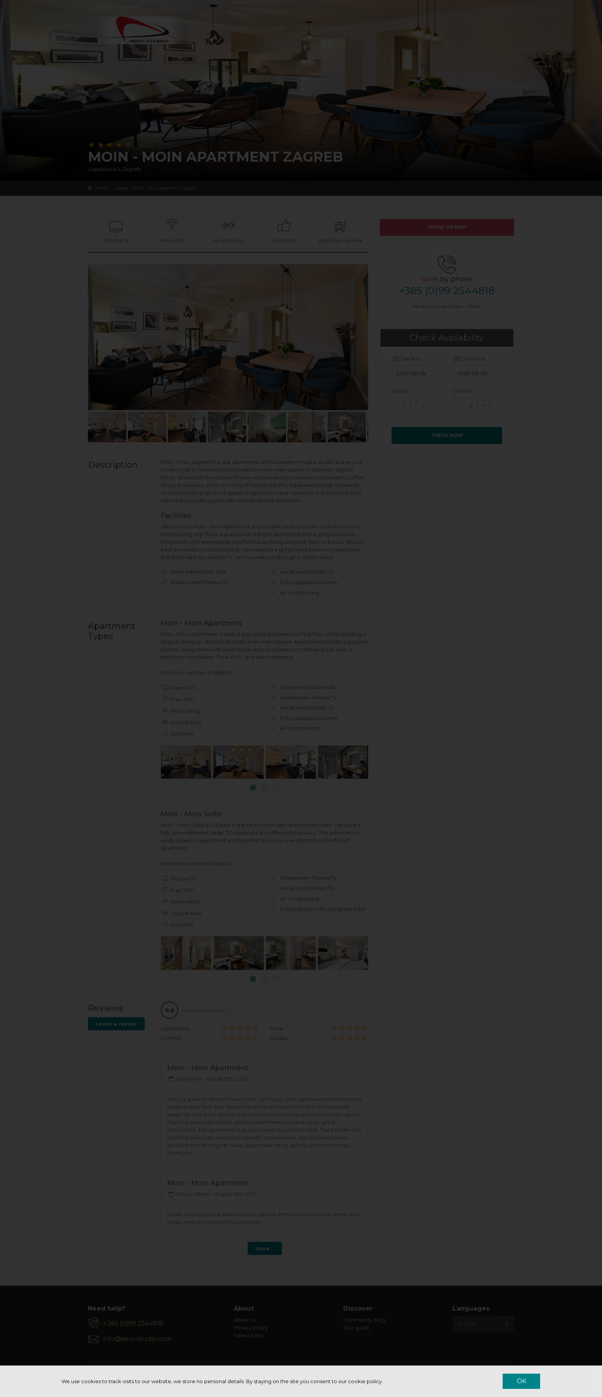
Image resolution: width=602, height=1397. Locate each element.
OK (521, 1381)
